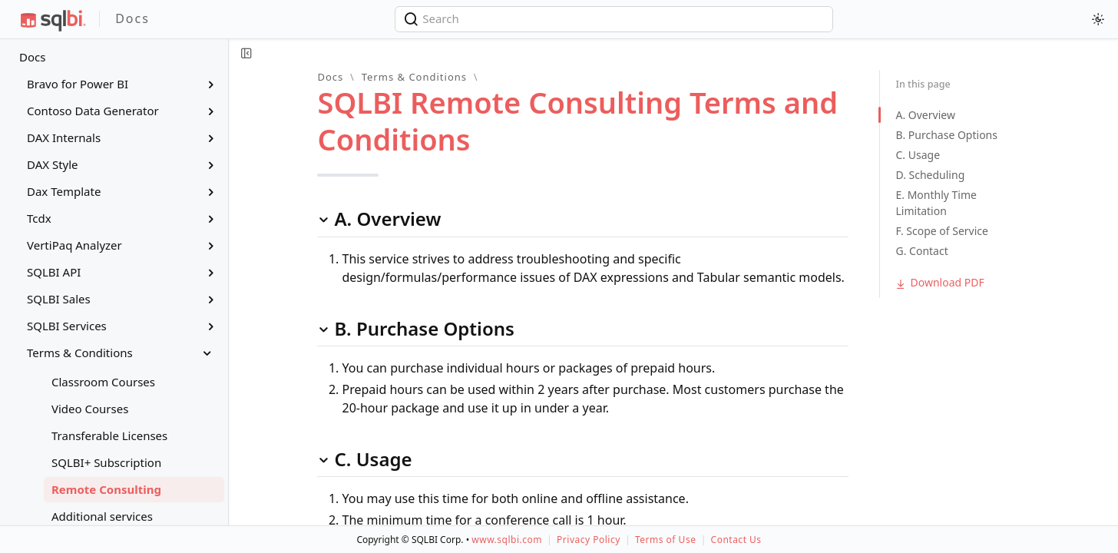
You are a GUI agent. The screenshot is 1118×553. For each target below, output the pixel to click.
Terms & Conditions (414, 77)
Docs (32, 57)
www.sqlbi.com (506, 539)
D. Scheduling (929, 174)
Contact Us (736, 539)
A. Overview (924, 115)
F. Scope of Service (941, 231)
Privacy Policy (588, 539)
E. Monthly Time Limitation (935, 202)
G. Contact (921, 250)
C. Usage (917, 154)
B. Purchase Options (946, 134)
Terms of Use (665, 539)
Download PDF (947, 282)
